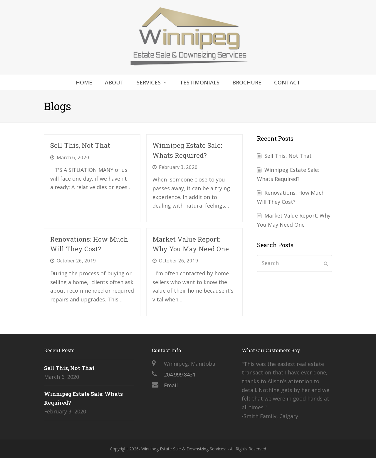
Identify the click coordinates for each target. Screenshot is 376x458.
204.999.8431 (180, 374)
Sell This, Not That (80, 145)
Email (171, 385)
